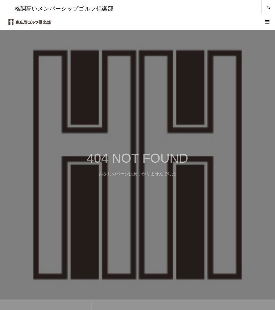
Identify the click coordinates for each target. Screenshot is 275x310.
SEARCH (268, 7)
